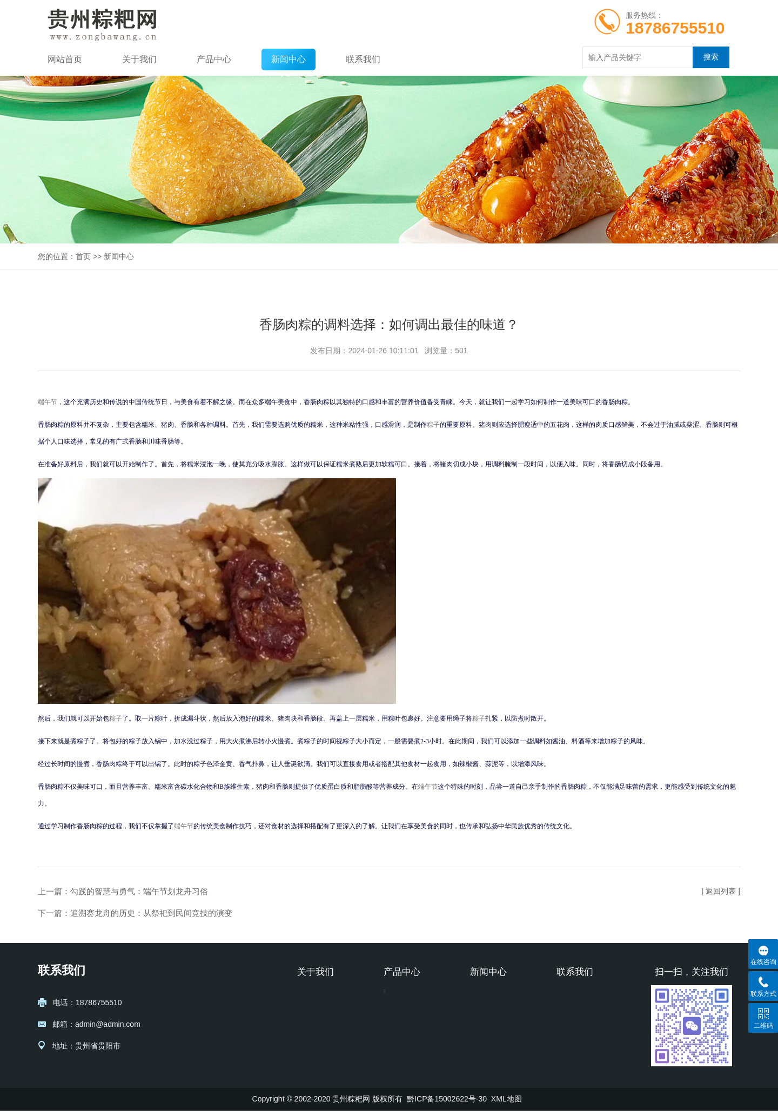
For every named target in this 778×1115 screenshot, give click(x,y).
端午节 (47, 402)
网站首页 (65, 59)
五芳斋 (395, 1030)
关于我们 (139, 59)
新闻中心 (288, 59)
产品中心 (214, 59)
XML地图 (506, 1103)
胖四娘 (395, 1014)
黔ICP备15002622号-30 (447, 1103)
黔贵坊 (395, 997)
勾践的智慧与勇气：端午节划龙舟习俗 (139, 891)
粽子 (433, 424)
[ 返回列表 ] (720, 891)
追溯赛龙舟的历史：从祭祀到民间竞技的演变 (151, 913)
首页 (83, 256)
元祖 (391, 1062)
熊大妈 (395, 1046)
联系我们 (363, 59)
